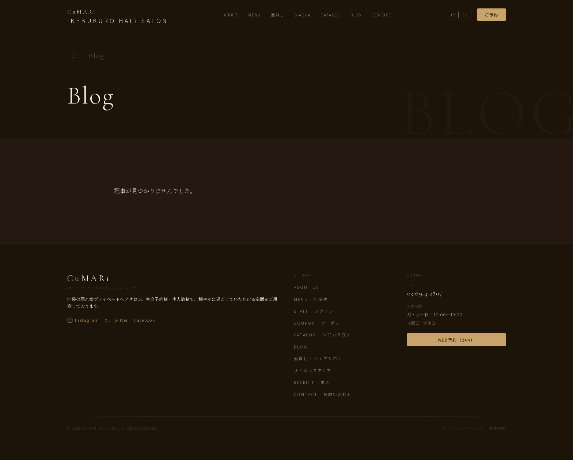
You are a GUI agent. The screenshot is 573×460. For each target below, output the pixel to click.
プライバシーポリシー (462, 428)
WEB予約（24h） (456, 340)
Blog (301, 347)
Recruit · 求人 (312, 382)
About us (306, 287)
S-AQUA (303, 15)
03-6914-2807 (424, 293)
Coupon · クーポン (317, 323)
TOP (73, 55)
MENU (254, 15)
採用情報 (498, 428)
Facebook (144, 320)
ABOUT (231, 15)
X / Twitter (116, 320)
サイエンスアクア (312, 370)
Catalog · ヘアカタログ (322, 335)
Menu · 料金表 (311, 299)
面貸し (277, 15)
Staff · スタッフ (314, 311)
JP (452, 15)
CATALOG (330, 15)
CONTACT (382, 15)
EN (465, 15)
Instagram (83, 320)
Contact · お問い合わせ (323, 394)
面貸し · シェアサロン (318, 358)
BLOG (356, 15)
